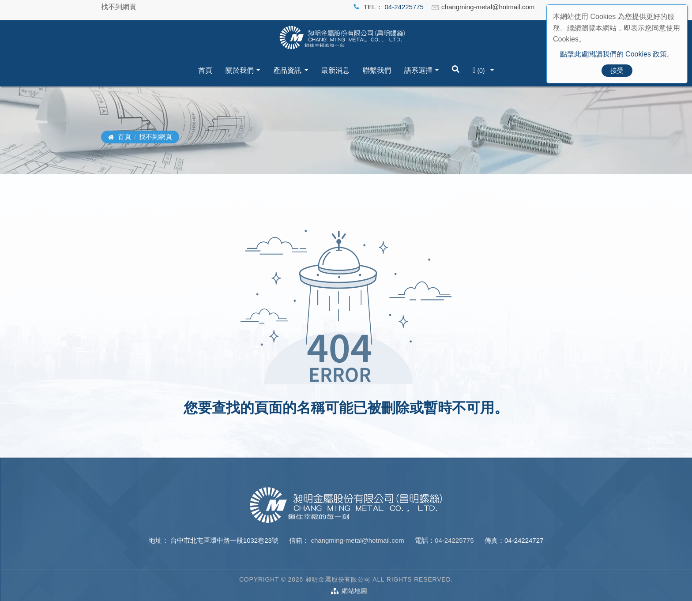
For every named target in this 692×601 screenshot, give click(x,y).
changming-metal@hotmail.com (356, 540)
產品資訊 (287, 70)
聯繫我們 (377, 70)
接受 (617, 70)
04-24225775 (404, 7)
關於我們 (240, 70)
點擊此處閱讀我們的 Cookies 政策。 (617, 54)
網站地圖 (355, 590)
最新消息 (335, 70)
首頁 (205, 70)
